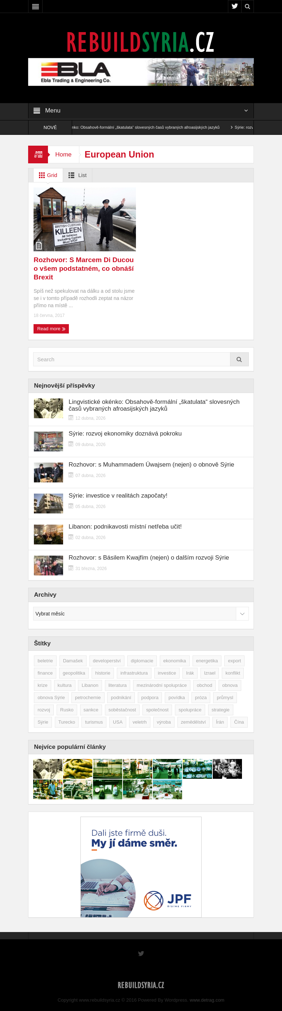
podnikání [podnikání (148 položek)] (121, 697)
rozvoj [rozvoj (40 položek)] (44, 709)
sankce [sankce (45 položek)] (91, 709)
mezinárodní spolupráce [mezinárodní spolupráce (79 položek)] (162, 685)
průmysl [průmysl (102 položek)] (225, 697)
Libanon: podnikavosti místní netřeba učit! (125, 526)
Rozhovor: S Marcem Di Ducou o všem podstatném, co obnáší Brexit (84, 268)
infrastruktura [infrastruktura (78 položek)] (134, 673)
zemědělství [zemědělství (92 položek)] (193, 722)
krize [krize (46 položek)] (42, 685)
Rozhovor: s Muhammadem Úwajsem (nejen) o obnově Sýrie (151, 464)
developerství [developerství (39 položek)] (107, 660)
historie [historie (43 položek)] (102, 673)
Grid (46, 175)
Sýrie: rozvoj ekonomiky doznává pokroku (125, 433)
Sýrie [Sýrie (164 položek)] (43, 722)
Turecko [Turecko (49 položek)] (66, 722)
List (76, 175)
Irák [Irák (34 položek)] (190, 673)
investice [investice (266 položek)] (167, 673)
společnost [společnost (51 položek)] (157, 709)
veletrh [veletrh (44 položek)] (140, 722)
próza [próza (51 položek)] (201, 697)
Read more (51, 329)
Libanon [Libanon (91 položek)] (89, 685)
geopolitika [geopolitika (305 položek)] (74, 673)
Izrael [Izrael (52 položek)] (210, 673)
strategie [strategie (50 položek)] (221, 709)
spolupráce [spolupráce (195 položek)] (190, 709)
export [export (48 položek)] (234, 660)
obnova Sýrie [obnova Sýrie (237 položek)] (51, 697)
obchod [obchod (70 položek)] (204, 685)
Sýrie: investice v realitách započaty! (118, 495)
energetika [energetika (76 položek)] (207, 660)
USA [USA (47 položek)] (118, 722)
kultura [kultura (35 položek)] (65, 685)
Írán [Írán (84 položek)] (220, 722)
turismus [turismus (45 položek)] (94, 722)
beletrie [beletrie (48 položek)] (45, 660)
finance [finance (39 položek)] (45, 673)
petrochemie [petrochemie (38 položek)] (88, 697)
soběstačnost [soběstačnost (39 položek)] (122, 709)
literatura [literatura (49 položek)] (118, 685)
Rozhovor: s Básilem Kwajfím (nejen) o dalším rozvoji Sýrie (149, 557)
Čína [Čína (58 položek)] (239, 722)
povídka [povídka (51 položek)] (176, 697)
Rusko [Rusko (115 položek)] (67, 709)
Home (63, 154)
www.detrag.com (207, 1000)
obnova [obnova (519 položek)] (230, 685)
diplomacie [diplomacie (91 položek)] (142, 660)
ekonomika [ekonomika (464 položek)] (174, 660)
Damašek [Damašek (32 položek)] (73, 660)
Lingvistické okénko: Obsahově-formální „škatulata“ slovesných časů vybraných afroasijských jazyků (140, 127)
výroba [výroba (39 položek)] (164, 722)
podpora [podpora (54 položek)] (150, 697)
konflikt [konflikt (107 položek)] (232, 673)
